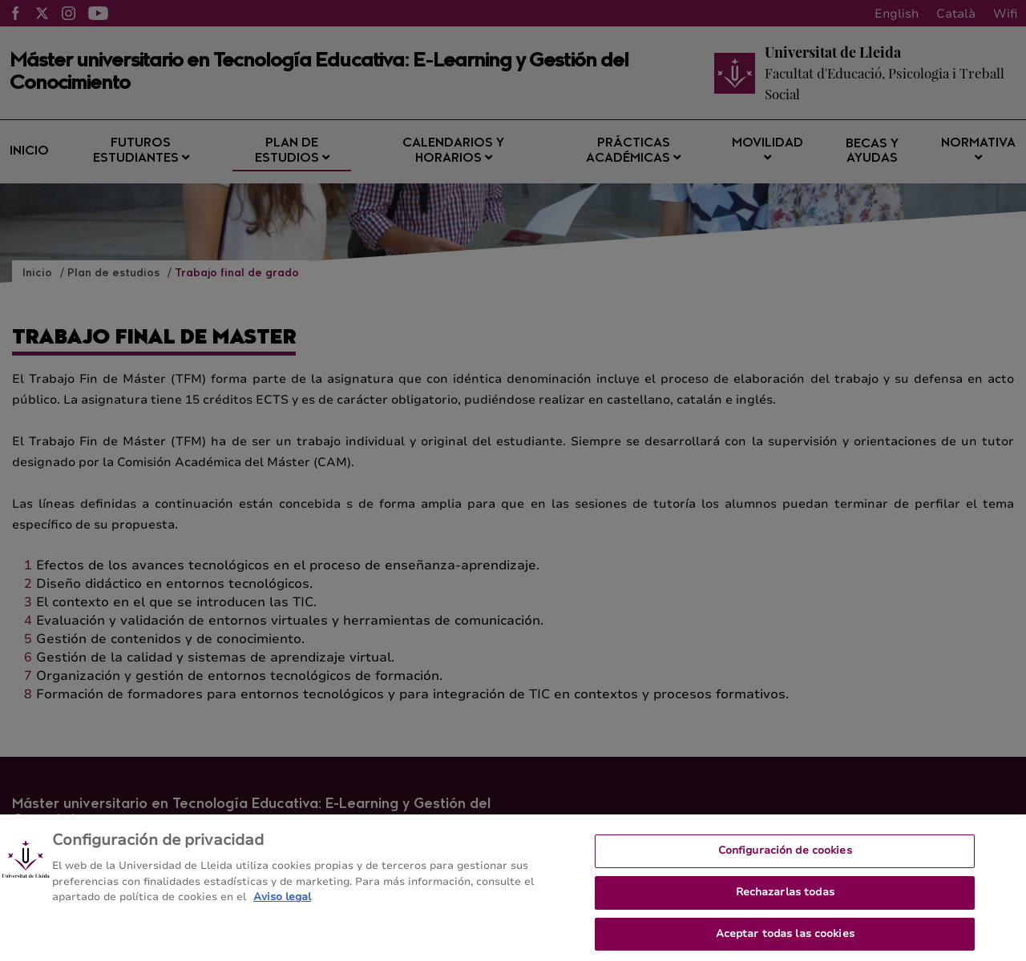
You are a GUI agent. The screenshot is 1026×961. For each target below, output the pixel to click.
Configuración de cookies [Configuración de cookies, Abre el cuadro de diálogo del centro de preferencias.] (785, 857)
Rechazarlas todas (785, 898)
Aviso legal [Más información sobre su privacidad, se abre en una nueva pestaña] (282, 904)
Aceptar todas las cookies (785, 940)
